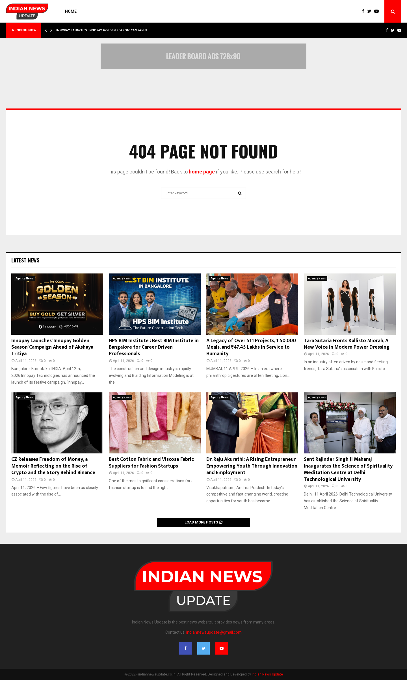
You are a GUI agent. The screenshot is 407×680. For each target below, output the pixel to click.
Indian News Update (267, 674)
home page (202, 172)
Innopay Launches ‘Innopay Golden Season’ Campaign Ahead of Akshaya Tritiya (52, 347)
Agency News (24, 278)
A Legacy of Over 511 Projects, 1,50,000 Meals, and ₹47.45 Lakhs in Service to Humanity (251, 347)
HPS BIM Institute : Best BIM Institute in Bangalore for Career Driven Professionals (154, 347)
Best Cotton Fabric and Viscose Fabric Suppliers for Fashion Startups (151, 462)
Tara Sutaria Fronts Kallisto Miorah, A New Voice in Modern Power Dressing (346, 343)
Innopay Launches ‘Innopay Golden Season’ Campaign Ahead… (108, 30)
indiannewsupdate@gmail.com (214, 632)
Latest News (25, 260)
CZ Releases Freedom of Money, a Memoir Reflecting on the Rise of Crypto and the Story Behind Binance (53, 466)
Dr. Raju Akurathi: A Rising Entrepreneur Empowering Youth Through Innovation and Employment (251, 466)
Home (71, 11)
